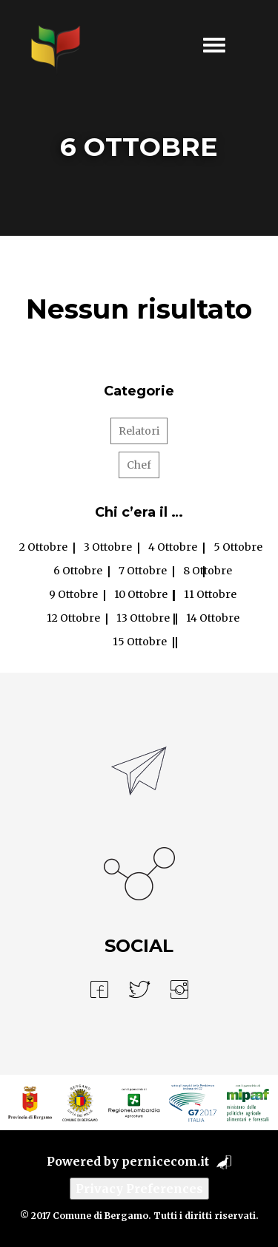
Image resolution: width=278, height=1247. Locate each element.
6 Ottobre (77, 570)
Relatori (139, 431)
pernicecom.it (165, 1161)
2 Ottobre (43, 547)
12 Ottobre (73, 618)
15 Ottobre (140, 641)
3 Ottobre (108, 547)
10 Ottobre (141, 594)
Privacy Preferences (139, 1188)
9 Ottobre (73, 594)
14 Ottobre (212, 618)
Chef (139, 465)
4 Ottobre (172, 547)
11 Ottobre (210, 594)
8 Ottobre (207, 570)
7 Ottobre (143, 570)
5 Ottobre (238, 547)
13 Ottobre (143, 618)
